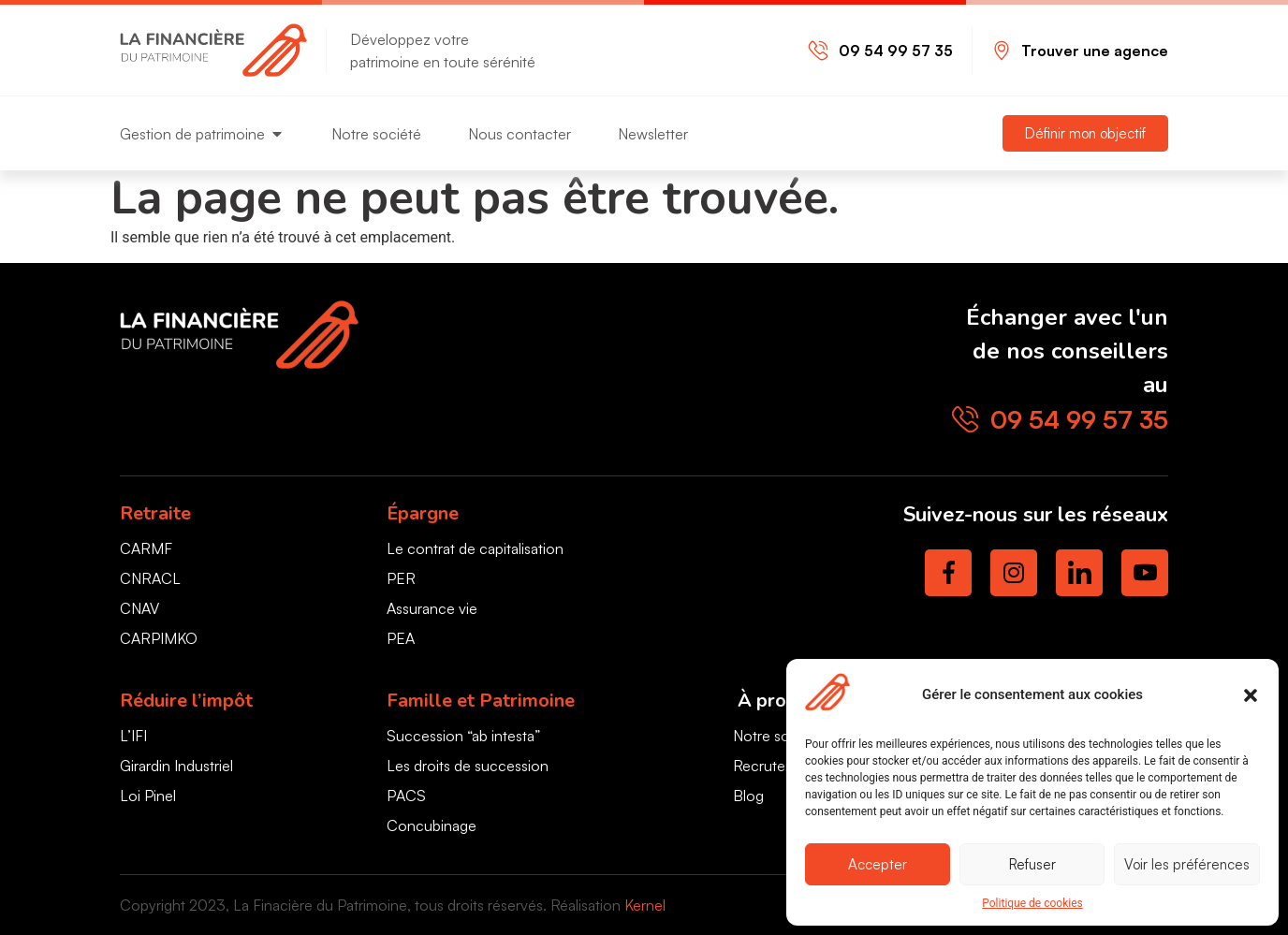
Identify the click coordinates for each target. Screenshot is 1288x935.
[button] (1250, 695)
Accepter (877, 864)
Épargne (423, 513)
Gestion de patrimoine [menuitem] (192, 133)
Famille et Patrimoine (481, 700)
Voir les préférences (1187, 864)
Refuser (1032, 864)
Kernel (645, 905)
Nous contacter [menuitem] (519, 133)
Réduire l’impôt (186, 700)
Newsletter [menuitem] (653, 133)
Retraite (155, 513)
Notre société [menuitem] (376, 133)
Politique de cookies (1032, 903)
